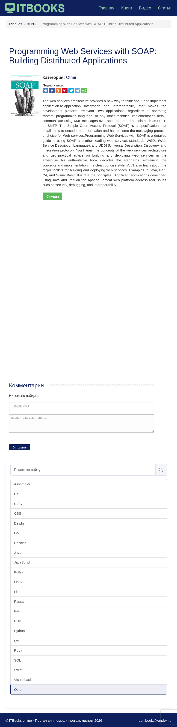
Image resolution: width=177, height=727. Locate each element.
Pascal (19, 601)
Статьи (164, 8)
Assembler (22, 484)
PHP (17, 621)
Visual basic (23, 680)
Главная (106, 8)
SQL (17, 660)
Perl (17, 611)
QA (16, 641)
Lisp (17, 592)
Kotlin (18, 572)
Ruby (18, 650)
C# (16, 494)
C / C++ (20, 504)
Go (16, 533)
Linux (18, 582)
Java (17, 553)
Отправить (20, 447)
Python (19, 631)
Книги (126, 8)
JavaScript (22, 562)
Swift (18, 670)
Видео (145, 8)
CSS (17, 513)
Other (18, 689)
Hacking (20, 543)
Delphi (19, 523)
